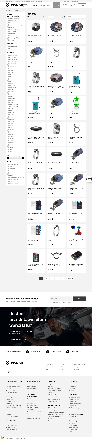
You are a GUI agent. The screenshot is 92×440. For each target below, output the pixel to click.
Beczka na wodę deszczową (16, 177)
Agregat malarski (13, 164)
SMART (11, 125)
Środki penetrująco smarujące (76, 421)
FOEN (10, 77)
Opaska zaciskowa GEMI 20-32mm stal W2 (36, 189)
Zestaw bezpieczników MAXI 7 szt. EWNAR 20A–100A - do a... (35, 265)
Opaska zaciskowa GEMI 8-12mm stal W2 (55, 138)
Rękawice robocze (10, 423)
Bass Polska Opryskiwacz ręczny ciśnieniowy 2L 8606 (76, 112)
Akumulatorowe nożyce (15, 171)
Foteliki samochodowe (53, 394)
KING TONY (12, 85)
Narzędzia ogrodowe (74, 384)
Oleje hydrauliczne (31, 405)
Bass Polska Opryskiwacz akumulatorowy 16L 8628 (74, 87)
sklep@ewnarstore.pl (56, 351)
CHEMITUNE (12, 64)
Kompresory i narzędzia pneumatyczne (12, 398)
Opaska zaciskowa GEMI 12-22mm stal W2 (76, 62)
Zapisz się (79, 298)
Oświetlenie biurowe (74, 410)
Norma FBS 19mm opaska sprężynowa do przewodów (54, 265)
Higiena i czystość (10, 427)
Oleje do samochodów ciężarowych (32, 408)
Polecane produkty (14, 38)
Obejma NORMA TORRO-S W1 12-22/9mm (35, 62)
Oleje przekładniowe (32, 401)
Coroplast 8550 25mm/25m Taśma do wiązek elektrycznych (56, 163)
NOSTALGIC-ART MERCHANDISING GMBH (15, 105)
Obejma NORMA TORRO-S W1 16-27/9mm (76, 189)
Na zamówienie (13, 46)
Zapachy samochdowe (54, 420)
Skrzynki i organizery (53, 384)
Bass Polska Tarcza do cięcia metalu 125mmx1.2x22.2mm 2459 (35, 36)
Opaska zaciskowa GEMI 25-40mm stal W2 (36, 163)
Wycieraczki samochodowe (55, 390)
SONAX (11, 127)
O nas (61, 369)
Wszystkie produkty (14, 16)
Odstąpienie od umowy (79, 364)
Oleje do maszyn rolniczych (34, 411)
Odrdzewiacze (72, 416)
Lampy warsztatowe (11, 410)
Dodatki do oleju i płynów (33, 418)
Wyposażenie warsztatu (15, 18)
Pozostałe (8, 414)
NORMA (11, 102)
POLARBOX (12, 119)
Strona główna (25, 5)
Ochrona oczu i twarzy (11, 425)
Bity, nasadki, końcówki (12, 392)
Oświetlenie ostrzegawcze (75, 408)
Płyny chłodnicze (31, 416)
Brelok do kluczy (13, 179)
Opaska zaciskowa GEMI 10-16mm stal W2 (36, 87)
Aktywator (11, 166)
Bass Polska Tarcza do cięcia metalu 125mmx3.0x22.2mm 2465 (76, 36)
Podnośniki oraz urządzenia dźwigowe (13, 387)
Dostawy (76, 367)
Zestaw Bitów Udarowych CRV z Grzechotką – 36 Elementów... (35, 214)
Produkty (34, 5)
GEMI (10, 79)
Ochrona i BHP (13, 20)
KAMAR (11, 83)
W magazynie (12, 48)
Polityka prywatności (65, 367)
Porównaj (41, 5)
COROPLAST (12, 66)
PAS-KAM (11, 112)
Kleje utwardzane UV (74, 427)
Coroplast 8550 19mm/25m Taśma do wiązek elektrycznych (36, 138)
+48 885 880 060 (74, 1)
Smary (70, 418)
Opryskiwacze (72, 388)
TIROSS (11, 143)
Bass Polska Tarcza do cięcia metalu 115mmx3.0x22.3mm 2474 (56, 87)
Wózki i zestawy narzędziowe (13, 405)
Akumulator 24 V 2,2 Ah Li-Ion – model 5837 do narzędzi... (76, 265)
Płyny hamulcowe (31, 414)
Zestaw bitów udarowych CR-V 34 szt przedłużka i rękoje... (35, 239)
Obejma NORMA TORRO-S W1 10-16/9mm (55, 112)
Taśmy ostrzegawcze (11, 429)
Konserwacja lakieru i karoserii (55, 414)
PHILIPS (11, 115)
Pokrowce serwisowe (11, 384)
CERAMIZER (12, 61)
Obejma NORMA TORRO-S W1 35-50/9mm (55, 214)
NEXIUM (11, 100)
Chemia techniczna (14, 183)
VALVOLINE (12, 145)
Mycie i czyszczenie (14, 29)
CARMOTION (12, 57)
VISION (11, 149)
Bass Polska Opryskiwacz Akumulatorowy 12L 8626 (34, 112)
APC (10, 173)
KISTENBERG (12, 87)
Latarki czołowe (73, 401)
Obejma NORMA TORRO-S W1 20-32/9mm (76, 163)
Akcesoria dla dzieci (53, 397)
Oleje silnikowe (30, 399)
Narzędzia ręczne (10, 390)
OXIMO (11, 110)
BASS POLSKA (13, 55)
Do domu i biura (52, 423)
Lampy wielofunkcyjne (75, 403)
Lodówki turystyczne (53, 401)
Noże (7, 412)
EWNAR (11, 74)
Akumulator (12, 168)
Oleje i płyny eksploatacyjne (16, 25)
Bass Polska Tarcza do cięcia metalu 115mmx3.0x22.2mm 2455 (56, 36)
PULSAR (11, 121)
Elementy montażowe (14, 23)
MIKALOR (11, 96)
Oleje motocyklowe (31, 403)
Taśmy (28, 390)
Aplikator (11, 175)
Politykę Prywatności (66, 302)
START (11, 134)
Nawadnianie (72, 386)
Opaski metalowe (31, 386)
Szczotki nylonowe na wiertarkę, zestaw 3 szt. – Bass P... (76, 239)
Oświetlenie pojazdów (74, 397)
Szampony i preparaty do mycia (56, 410)
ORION (11, 108)
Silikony (71, 431)
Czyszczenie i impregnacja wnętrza (54, 417)
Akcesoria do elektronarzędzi (13, 416)
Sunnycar (11, 136)
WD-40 (11, 151)
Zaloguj (82, 5)
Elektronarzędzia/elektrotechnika (14, 407)
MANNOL (11, 94)
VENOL (11, 147)
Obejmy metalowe (31, 388)
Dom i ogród (12, 31)
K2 (10, 81)
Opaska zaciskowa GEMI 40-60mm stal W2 (56, 239)
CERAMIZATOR (13, 59)
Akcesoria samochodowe (54, 388)
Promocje (56, 5)
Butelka (11, 181)
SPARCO (11, 130)
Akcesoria (11, 27)
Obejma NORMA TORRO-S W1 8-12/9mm (55, 189)
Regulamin (59, 302)
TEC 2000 (11, 138)
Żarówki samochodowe (54, 399)
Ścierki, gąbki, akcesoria (54, 408)
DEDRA (11, 70)
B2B (47, 369)
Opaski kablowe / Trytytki (33, 384)
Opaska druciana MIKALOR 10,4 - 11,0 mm (55, 62)
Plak (10, 117)
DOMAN (11, 72)
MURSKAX (12, 98)
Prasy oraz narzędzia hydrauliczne (11, 402)
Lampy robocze (73, 405)
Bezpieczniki (51, 386)
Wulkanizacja (9, 394)
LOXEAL (11, 89)
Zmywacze (72, 423)
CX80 (10, 68)
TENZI (11, 140)
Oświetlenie (12, 33)
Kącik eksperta (49, 367)
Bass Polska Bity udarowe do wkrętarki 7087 (75, 214)
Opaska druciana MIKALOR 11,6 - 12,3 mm (76, 138)
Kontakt (49, 5)
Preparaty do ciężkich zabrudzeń (56, 412)
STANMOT (12, 132)
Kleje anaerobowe (73, 425)
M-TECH (11, 92)
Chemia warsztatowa (14, 35)
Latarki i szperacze (74, 399)
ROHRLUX (11, 123)
